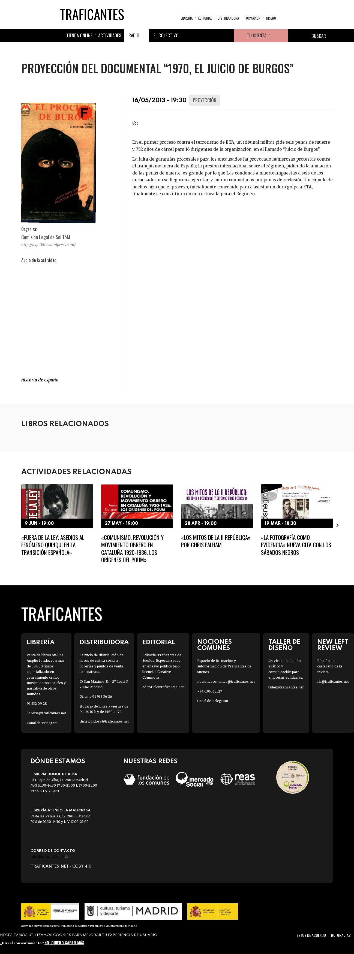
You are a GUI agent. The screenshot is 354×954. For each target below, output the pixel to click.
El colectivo (166, 35)
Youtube (227, 36)
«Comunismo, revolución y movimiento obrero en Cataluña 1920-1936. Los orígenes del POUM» (132, 548)
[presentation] (337, 525)
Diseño (271, 18)
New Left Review (332, 645)
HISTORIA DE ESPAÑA (39, 380)
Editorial (205, 18)
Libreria (187, 18)
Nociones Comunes (214, 645)
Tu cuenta (256, 35)
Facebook (187, 36)
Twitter (201, 36)
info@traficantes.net (49, 856)
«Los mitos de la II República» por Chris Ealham (216, 541)
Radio (133, 35)
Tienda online (79, 35)
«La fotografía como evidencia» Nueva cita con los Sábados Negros (296, 544)
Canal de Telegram (42, 723)
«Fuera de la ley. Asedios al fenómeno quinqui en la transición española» (52, 544)
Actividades (109, 35)
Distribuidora (228, 18)
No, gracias (340, 935)
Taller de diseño (284, 645)
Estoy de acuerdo (311, 935)
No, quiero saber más (64, 942)
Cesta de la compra (278, 36)
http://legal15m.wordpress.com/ (48, 244)
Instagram (214, 36)
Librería (41, 642)
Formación (252, 18)
